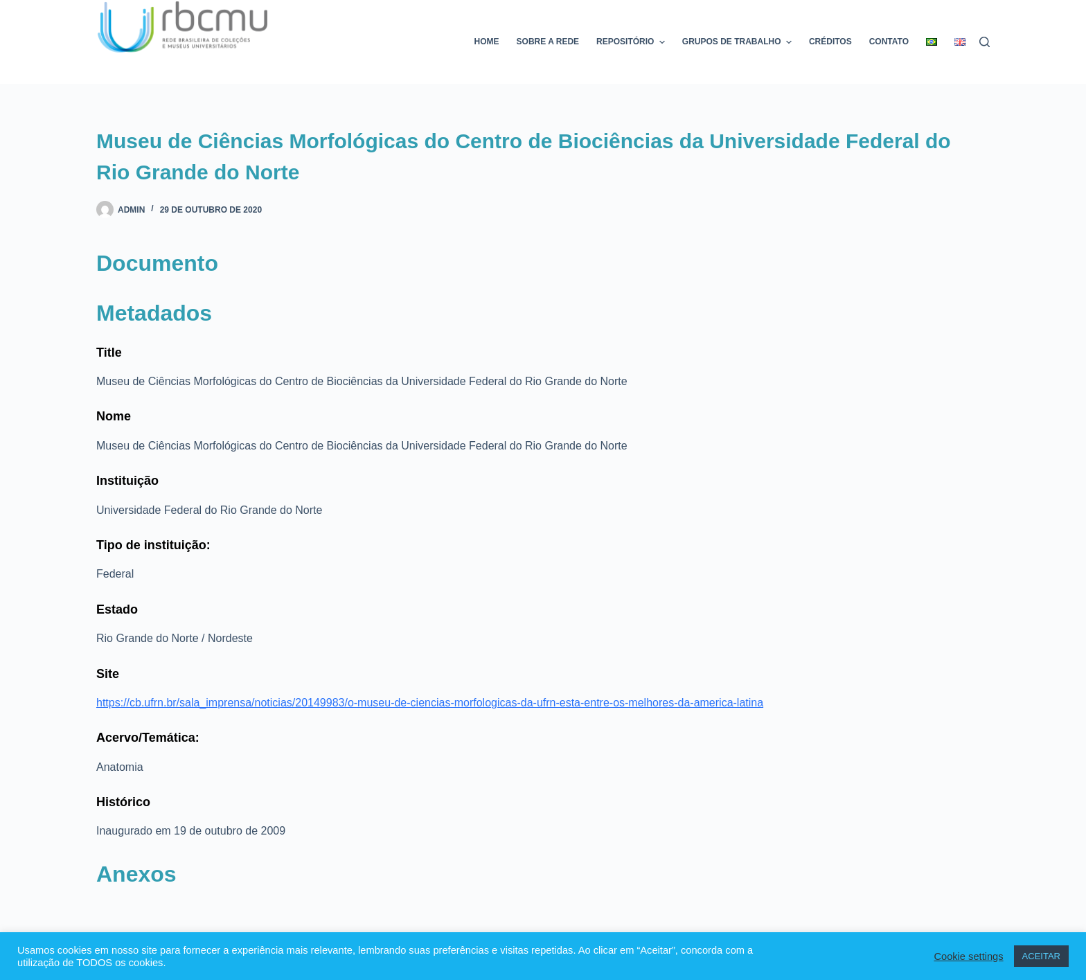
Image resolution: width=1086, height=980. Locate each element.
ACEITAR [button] (1041, 956)
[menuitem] (932, 42)
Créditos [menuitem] (830, 41)
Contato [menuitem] (889, 41)
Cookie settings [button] (968, 956)
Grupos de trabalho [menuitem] (738, 42)
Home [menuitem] (486, 41)
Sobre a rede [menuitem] (548, 41)
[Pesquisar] (984, 42)
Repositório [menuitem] (632, 42)
